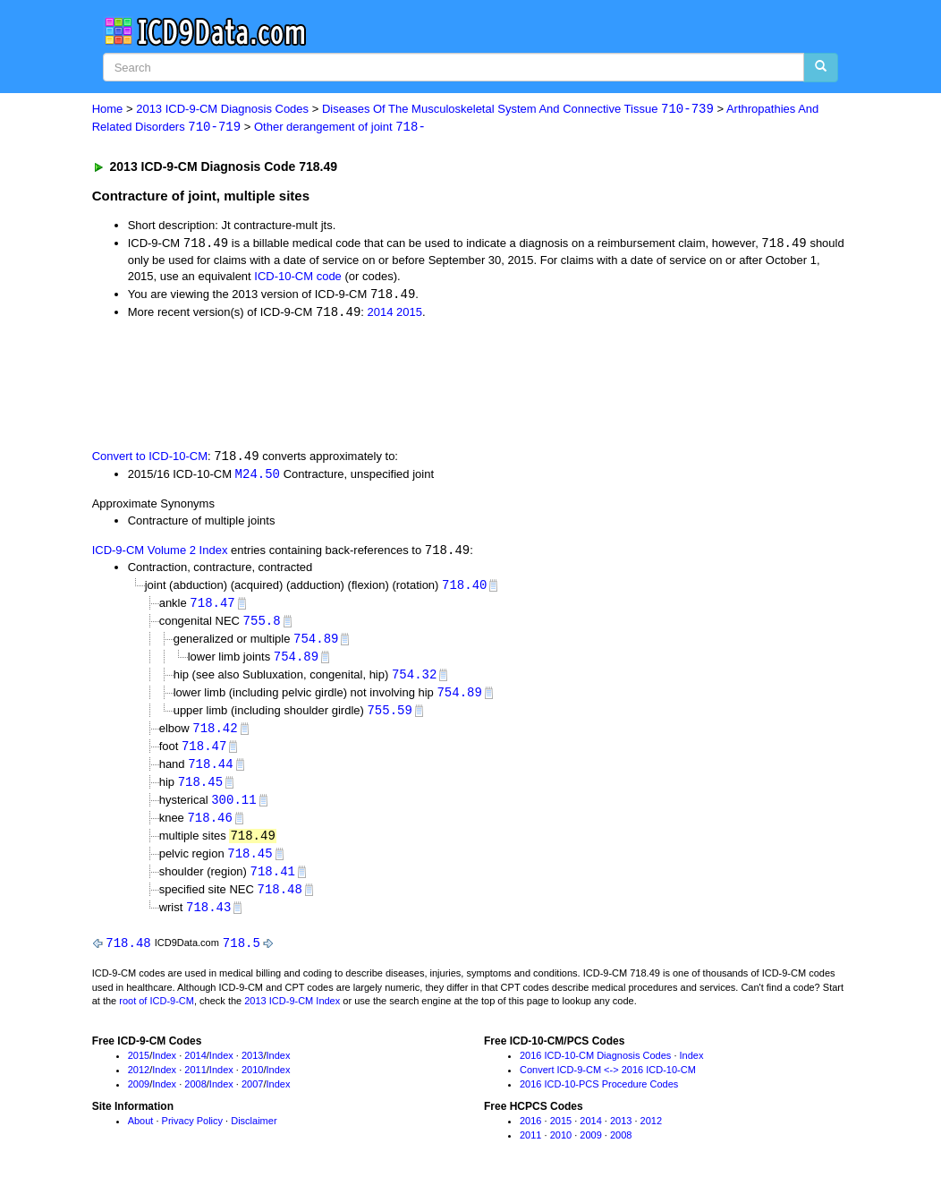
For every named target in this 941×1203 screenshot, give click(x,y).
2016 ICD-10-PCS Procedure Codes (599, 1097)
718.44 (210, 772)
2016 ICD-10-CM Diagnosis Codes (595, 1069)
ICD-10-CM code (298, 278)
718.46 (209, 828)
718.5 (241, 956)
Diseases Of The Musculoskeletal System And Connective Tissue (518, 109)
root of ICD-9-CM (156, 1015)
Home (107, 109)
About (141, 1135)
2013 (252, 1069)
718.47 (212, 607)
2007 (252, 1097)
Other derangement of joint (340, 127)
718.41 (272, 883)
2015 (409, 314)
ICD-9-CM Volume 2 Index (160, 554)
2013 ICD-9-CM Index (292, 1015)
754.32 (414, 680)
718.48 (279, 901)
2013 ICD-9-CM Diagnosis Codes (222, 109)
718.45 (200, 791)
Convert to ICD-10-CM (150, 459)
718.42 (214, 736)
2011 (195, 1084)
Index (164, 1069)
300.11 (233, 809)
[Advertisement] (411, 385)
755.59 (389, 717)
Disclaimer (253, 1135)
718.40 (464, 588)
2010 (252, 1084)
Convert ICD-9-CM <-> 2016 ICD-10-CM (608, 1084)
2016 (530, 1135)
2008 (195, 1097)
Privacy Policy (192, 1135)
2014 (381, 314)
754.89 (315, 644)
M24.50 (257, 477)
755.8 (262, 626)
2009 (138, 1097)
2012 (138, 1084)
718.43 (208, 920)
